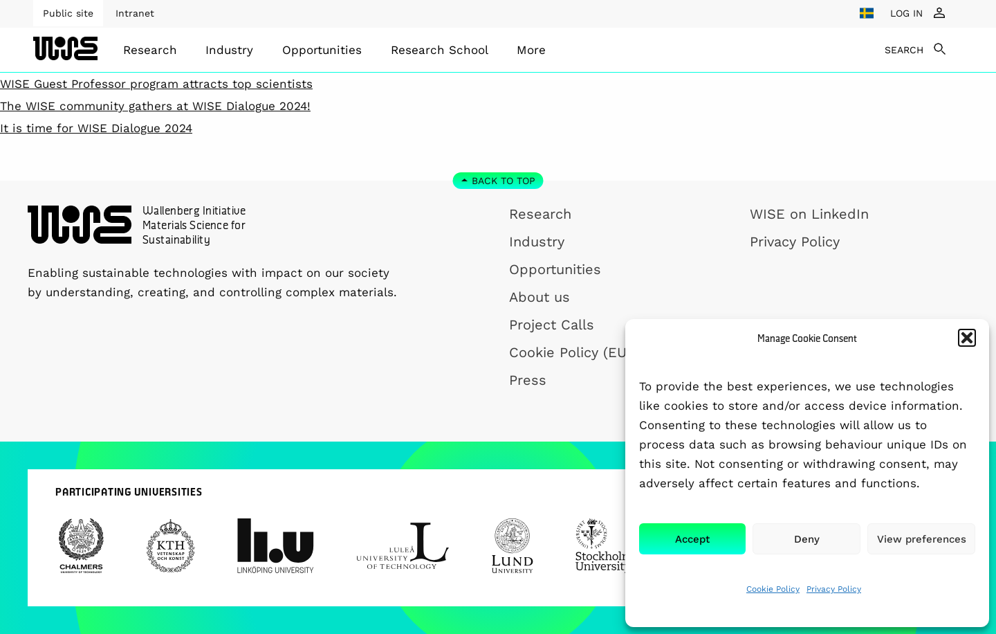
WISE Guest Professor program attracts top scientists (156, 84)
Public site (68, 13)
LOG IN (906, 13)
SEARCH (904, 49)
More (531, 50)
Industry (229, 50)
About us (539, 297)
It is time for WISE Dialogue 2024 (96, 128)
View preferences (921, 539)
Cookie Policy (773, 589)
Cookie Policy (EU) (570, 352)
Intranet (135, 13)
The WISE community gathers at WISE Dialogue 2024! (155, 106)
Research (150, 50)
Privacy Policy (833, 589)
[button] (967, 337)
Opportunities (322, 50)
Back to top (503, 180)
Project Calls (551, 324)
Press (527, 380)
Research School (439, 50)
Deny (807, 539)
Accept (692, 539)
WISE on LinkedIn (809, 214)
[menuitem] (150, 50)
